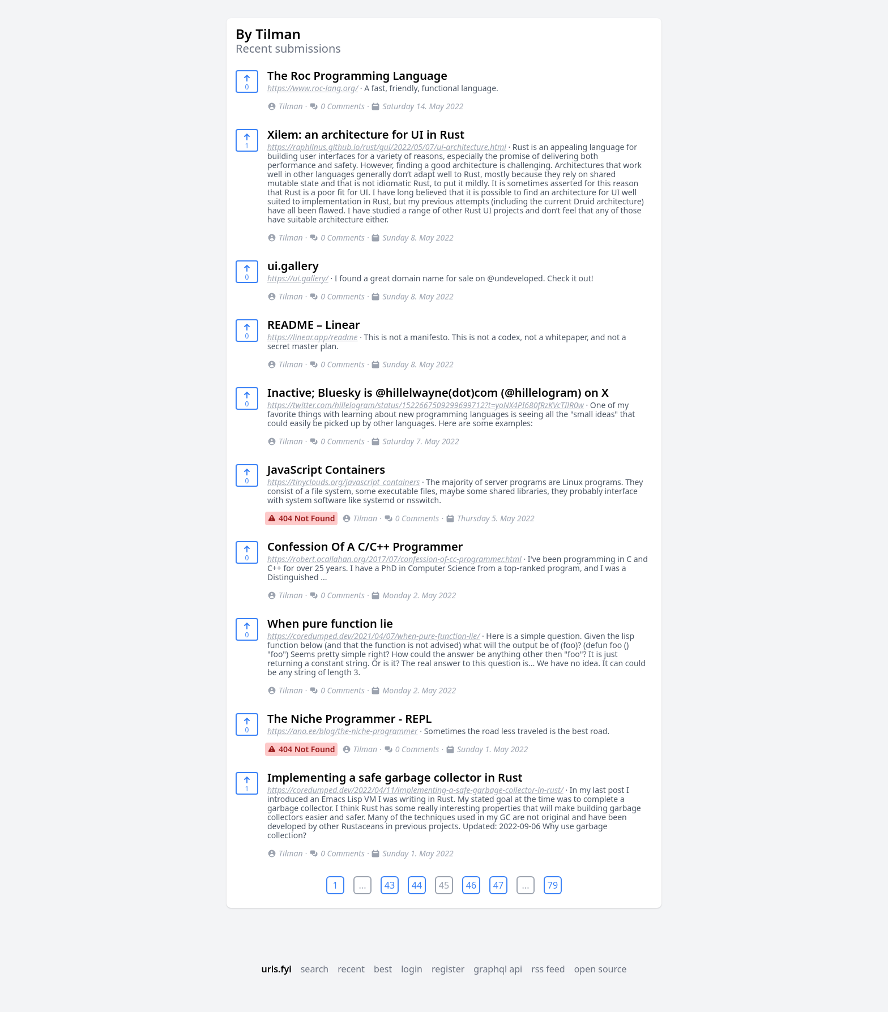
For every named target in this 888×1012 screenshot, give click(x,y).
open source (600, 969)
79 (553, 885)
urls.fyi (276, 969)
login (411, 969)
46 (471, 885)
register (448, 969)
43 (390, 885)
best (383, 969)
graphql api (497, 969)
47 (498, 885)
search (315, 969)
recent (351, 969)
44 (417, 885)
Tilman (285, 106)
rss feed (548, 969)
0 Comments (337, 106)
